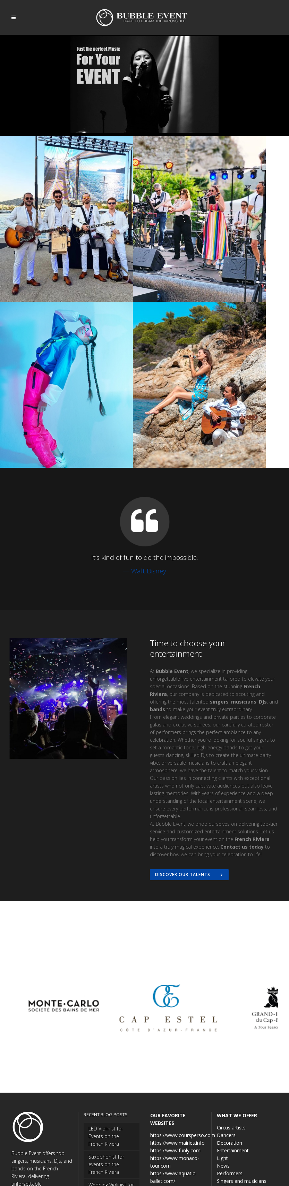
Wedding (226, 1107)
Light (222, 1069)
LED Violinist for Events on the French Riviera (105, 1047)
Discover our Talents (190, 785)
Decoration (229, 1054)
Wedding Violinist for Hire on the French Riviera (111, 1103)
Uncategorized (233, 1099)
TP (164, 1173)
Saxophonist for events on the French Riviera (106, 1075)
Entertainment (233, 1061)
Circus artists (231, 1038)
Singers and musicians (241, 1092)
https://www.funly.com (175, 1061)
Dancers (226, 1046)
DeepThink (147, 1173)
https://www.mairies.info (177, 1054)
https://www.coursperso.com (182, 1046)
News (223, 1077)
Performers (230, 1084)
